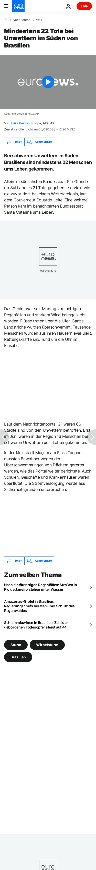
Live (84, 6)
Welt (39, 19)
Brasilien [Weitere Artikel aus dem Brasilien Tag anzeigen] (18, 657)
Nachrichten (21, 19)
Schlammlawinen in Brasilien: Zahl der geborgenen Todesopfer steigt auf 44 (36, 624)
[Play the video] (48, 82)
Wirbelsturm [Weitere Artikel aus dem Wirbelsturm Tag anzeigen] (47, 644)
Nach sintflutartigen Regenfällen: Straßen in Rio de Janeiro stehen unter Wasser (40, 587)
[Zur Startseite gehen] (18, 6)
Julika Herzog (20, 123)
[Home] (5, 19)
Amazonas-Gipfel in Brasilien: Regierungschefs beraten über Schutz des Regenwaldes (39, 606)
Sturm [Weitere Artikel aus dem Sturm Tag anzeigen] (15, 644)
